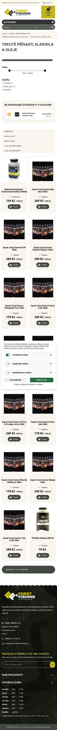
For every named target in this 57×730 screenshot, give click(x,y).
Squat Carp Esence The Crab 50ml (14, 539)
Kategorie (10, 22)
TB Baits (8, 83)
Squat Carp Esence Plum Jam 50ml (43, 423)
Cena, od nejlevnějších (13, 146)
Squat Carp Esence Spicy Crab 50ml (43, 306)
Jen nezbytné (15, 380)
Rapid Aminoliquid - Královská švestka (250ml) (14, 190)
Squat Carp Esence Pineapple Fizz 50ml (14, 306)
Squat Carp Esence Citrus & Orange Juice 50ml (14, 423)
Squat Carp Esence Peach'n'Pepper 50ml (43, 248)
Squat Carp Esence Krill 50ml (14, 248)
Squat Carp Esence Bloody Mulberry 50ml (14, 481)
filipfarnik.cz (47, 727)
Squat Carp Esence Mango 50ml (42, 481)
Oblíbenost (8, 131)
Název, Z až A (9, 141)
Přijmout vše (41, 380)
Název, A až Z (9, 136)
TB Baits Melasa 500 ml (43, 538)
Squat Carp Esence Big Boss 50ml (43, 190)
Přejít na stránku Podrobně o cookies (28, 384)
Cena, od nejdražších (12, 151)
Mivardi (8, 90)
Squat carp (10, 86)
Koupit (15, 207)
